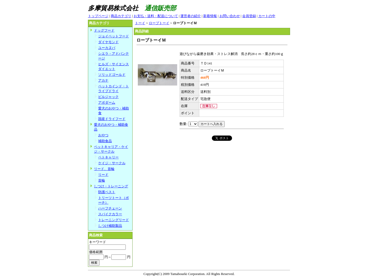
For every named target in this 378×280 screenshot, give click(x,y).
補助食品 (105, 141)
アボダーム (106, 102)
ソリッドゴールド (111, 75)
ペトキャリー (108, 157)
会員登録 (249, 16)
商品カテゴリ (121, 16)
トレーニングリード (113, 220)
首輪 (101, 180)
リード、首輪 (104, 169)
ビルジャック (108, 97)
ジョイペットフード (113, 36)
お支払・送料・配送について (156, 16)
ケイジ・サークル (111, 163)
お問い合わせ (229, 16)
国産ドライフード (111, 119)
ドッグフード (104, 30)
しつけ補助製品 (110, 226)
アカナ (103, 80)
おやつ (103, 135)
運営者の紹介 (190, 16)
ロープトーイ (159, 23)
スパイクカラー (110, 214)
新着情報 (210, 16)
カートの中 (266, 16)
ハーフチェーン (110, 208)
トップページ (98, 16)
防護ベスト (106, 192)
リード (103, 175)
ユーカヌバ (106, 48)
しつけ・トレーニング (111, 186)
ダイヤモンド (108, 42)
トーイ (140, 23)
